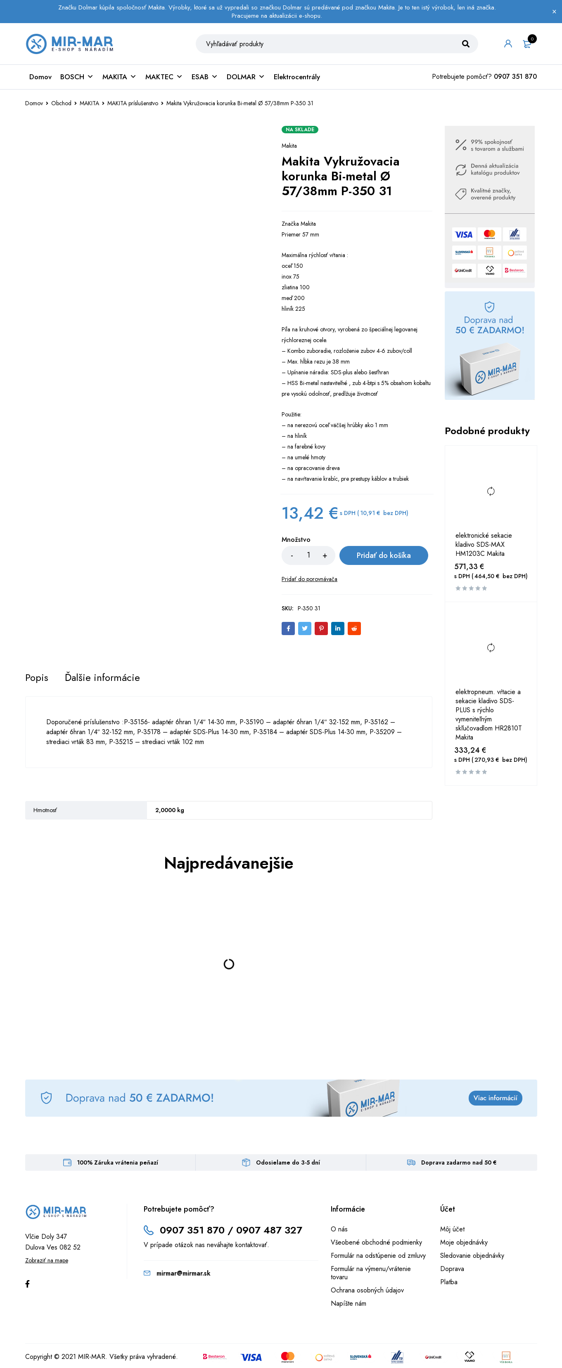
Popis (36, 677)
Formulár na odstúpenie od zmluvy (378, 1255)
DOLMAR (246, 77)
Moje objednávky (464, 1242)
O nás (339, 1229)
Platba (449, 1282)
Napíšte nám (348, 1303)
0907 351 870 (515, 76)
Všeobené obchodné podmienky (376, 1242)
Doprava (452, 1268)
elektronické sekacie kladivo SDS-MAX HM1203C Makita (483, 544)
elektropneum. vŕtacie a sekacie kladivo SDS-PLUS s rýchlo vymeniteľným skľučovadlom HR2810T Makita (488, 715)
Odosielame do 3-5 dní (288, 1162)
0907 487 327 (269, 1230)
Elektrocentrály (297, 77)
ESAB (205, 77)
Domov (40, 77)
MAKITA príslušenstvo (132, 103)
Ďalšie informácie (102, 677)
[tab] (36, 677)
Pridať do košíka (384, 555)
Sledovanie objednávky (472, 1255)
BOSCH (77, 77)
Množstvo (296, 540)
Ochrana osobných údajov (367, 1290)
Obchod (61, 103)
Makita (289, 146)
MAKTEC (164, 77)
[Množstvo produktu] (308, 555)
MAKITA (119, 77)
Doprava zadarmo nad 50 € (459, 1162)
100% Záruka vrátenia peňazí (117, 1162)
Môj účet (452, 1229)
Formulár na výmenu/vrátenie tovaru (371, 1273)
